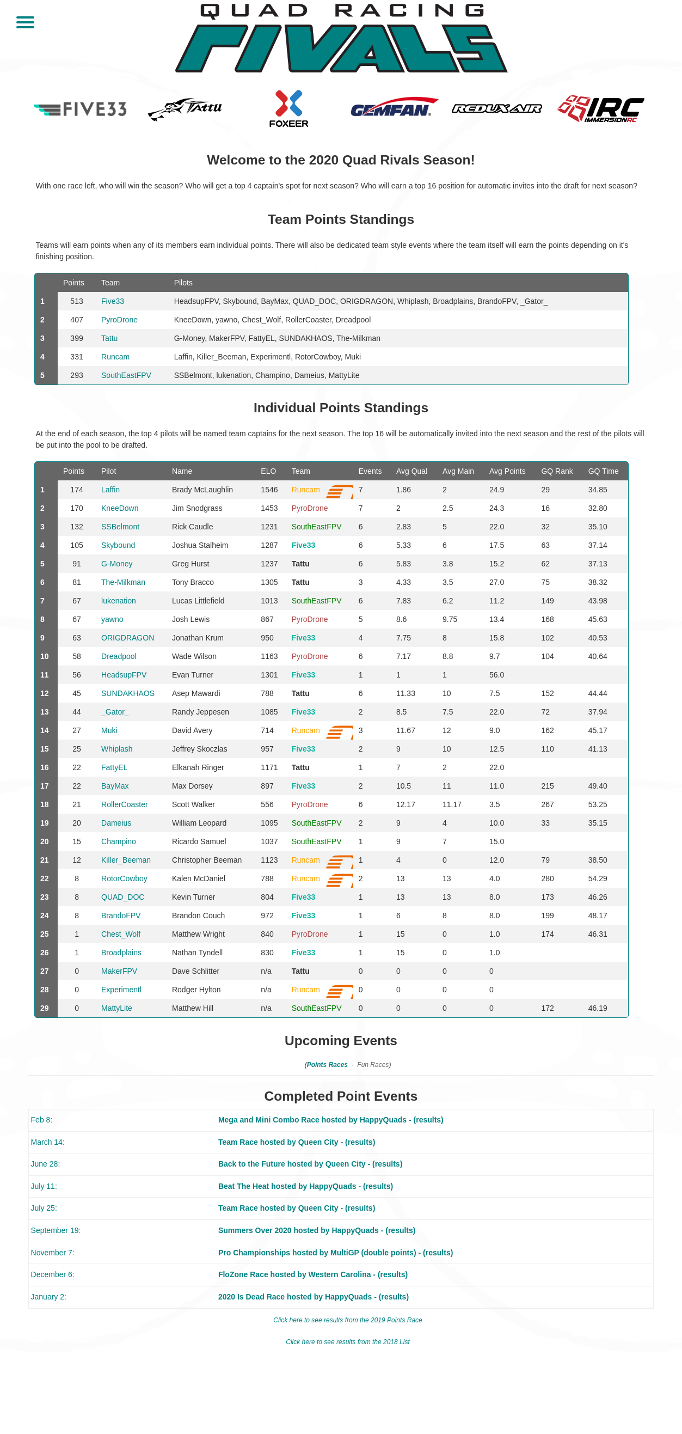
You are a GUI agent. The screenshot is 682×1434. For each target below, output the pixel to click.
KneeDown (120, 508)
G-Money (117, 563)
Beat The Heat (243, 1186)
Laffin (110, 489)
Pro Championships (254, 1252)
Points (73, 471)
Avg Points (507, 471)
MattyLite (116, 1008)
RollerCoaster (124, 804)
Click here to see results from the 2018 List (347, 1342)
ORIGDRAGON (127, 637)
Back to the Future (251, 1164)
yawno (112, 619)
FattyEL (114, 767)
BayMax (115, 786)
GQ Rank (557, 471)
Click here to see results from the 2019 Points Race (347, 1320)
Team (301, 471)
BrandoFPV (120, 915)
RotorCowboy (124, 878)
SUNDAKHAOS (128, 693)
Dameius (116, 823)
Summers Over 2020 (255, 1230)
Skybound (118, 545)
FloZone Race (243, 1274)
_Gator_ (115, 711)
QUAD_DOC (122, 897)
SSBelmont (120, 526)
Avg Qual (411, 471)
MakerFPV (119, 971)
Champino (118, 841)
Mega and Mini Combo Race (269, 1119)
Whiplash (117, 749)
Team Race (238, 1142)
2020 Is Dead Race (251, 1296)
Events (370, 471)
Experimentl (121, 989)
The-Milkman (123, 582)
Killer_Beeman (126, 860)
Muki (109, 730)
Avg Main (458, 471)
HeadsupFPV (123, 674)
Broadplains (121, 952)
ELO (268, 471)
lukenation (118, 600)
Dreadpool (119, 656)
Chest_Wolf (120, 934)
